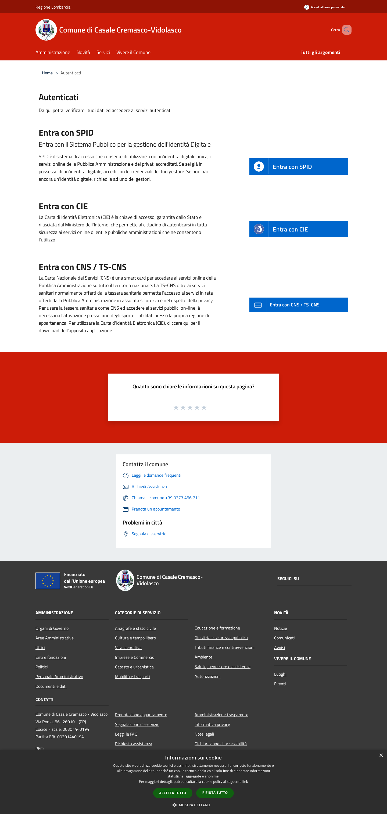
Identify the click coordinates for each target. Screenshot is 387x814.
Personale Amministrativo (59, 676)
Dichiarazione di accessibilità (221, 743)
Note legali (204, 734)
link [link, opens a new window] (245, 781)
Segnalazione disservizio (137, 724)
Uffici (40, 647)
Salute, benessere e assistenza (222, 666)
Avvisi (279, 647)
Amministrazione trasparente (221, 714)
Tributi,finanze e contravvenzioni (225, 647)
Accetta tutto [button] (172, 793)
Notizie (280, 628)
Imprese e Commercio (134, 657)
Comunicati (284, 638)
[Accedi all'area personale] (324, 7)
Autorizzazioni (208, 676)
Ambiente (203, 657)
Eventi (280, 684)
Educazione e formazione (217, 628)
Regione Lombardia (52, 7)
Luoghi (280, 674)
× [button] (381, 756)
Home (47, 73)
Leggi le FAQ (126, 734)
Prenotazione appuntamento (141, 714)
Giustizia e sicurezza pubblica (221, 637)
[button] (193, 805)
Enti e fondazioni (50, 657)
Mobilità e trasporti (132, 676)
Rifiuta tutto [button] (215, 792)
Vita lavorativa (128, 647)
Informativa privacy (212, 724)
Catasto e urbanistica (134, 667)
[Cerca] (345, 29)
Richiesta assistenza (133, 743)
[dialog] (193, 782)
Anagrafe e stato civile (135, 628)
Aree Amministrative (54, 638)
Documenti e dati (51, 686)
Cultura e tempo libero (135, 638)
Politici (41, 667)
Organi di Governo (52, 628)
